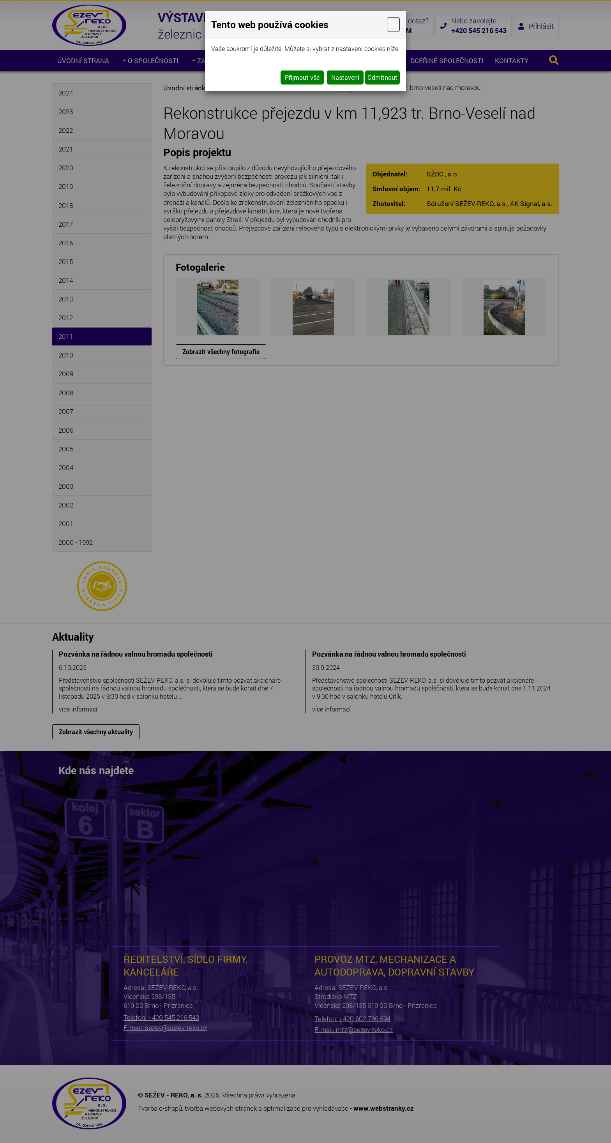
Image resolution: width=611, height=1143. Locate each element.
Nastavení (345, 77)
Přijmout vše (302, 77)
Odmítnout (382, 77)
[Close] (393, 24)
